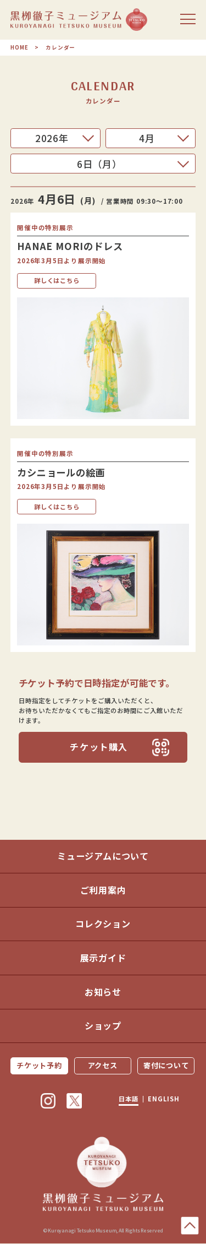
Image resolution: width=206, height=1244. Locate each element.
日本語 (128, 1099)
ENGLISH (164, 1099)
